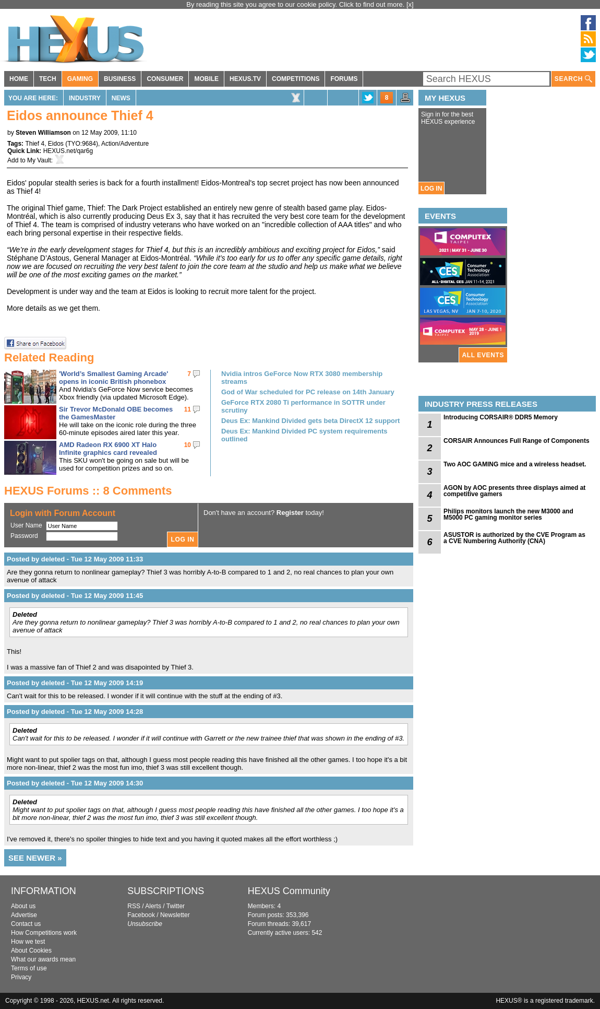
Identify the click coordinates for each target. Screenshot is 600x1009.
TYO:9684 (81, 143)
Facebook (141, 915)
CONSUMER (165, 79)
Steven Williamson (43, 132)
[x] (410, 4)
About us (23, 906)
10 (187, 445)
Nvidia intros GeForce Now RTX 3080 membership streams (301, 377)
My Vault (39, 160)
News (121, 98)
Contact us (26, 924)
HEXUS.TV (245, 79)
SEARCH (573, 79)
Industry (85, 98)
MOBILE (206, 79)
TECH (47, 79)
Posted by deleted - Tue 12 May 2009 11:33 (75, 559)
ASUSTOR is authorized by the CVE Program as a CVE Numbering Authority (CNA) (514, 538)
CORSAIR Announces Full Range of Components (516, 441)
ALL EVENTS (483, 355)
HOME (18, 79)
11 (187, 409)
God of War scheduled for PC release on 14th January (307, 392)
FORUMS (343, 79)
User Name (26, 525)
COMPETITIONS (295, 79)
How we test (28, 941)
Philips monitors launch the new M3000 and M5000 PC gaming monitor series (508, 514)
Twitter (175, 906)
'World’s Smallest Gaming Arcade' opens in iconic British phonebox (113, 377)
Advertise (24, 915)
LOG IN (431, 188)
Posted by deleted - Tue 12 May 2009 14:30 (75, 783)
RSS (133, 906)
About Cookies (31, 950)
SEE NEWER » (35, 857)
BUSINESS (120, 79)
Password (24, 535)
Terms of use (29, 968)
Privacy (21, 977)
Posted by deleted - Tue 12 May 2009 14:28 (75, 711)
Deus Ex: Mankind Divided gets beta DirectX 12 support (310, 421)
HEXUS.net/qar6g (68, 151)
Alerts (153, 906)
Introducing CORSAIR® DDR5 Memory (500, 417)
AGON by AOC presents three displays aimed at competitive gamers (514, 491)
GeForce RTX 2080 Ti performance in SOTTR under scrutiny (303, 406)
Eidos (56, 143)
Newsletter (175, 915)
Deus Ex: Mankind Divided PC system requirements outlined (304, 435)
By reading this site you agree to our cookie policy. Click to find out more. (296, 4)
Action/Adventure (125, 143)
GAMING (80, 79)
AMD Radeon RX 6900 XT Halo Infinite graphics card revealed (108, 448)
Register (290, 513)
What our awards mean (43, 959)
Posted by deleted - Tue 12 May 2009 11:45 (75, 596)
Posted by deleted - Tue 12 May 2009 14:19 (75, 683)
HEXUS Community (289, 891)
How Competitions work (44, 932)
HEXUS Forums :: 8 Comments (88, 490)
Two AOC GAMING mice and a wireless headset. (514, 464)
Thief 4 (34, 143)
